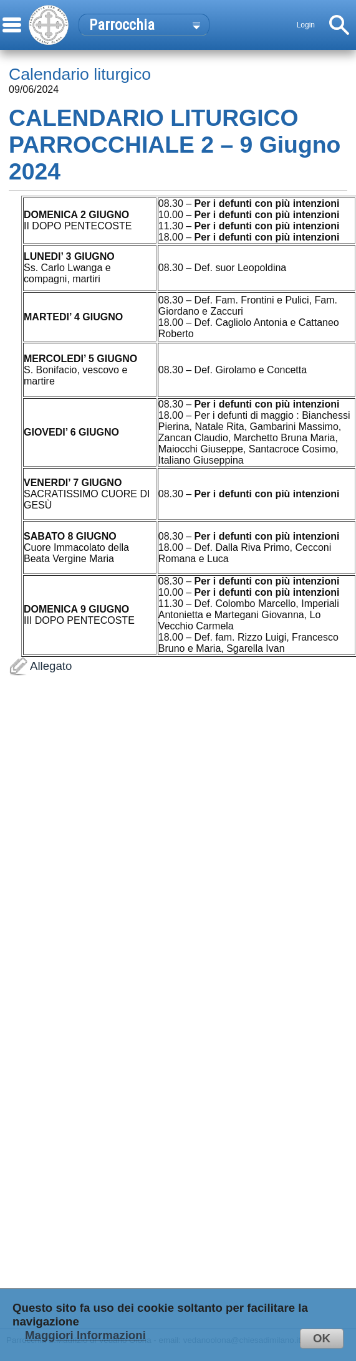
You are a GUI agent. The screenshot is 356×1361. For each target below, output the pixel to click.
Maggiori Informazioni (85, 1335)
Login (306, 25)
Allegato (178, 995)
